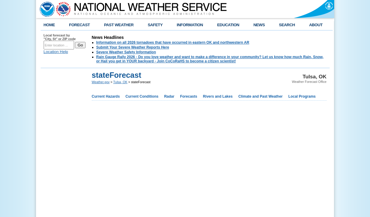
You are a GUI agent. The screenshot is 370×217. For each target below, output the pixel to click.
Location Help (56, 51)
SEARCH (287, 25)
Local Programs (302, 96)
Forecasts (188, 96)
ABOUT (316, 25)
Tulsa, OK (120, 82)
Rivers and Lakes (218, 96)
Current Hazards (106, 96)
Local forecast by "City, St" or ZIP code (60, 37)
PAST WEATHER (118, 25)
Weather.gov (101, 82)
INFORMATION (190, 25)
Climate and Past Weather (260, 96)
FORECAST (79, 25)
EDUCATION (228, 25)
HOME (49, 25)
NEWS (259, 25)
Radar (169, 96)
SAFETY (155, 25)
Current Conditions (142, 96)
